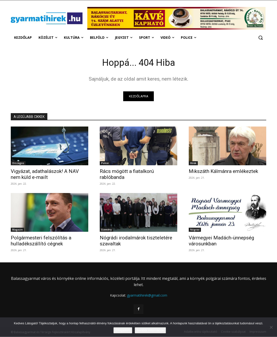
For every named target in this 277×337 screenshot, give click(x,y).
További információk (150, 330)
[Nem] (271, 327)
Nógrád (194, 230)
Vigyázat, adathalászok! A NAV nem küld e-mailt (45, 175)
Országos (18, 164)
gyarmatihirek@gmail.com (147, 296)
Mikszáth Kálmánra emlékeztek (223, 172)
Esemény (106, 230)
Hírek (193, 164)
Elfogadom (122, 330)
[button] (260, 37)
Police (105, 164)
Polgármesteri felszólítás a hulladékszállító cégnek (41, 241)
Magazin (17, 230)
